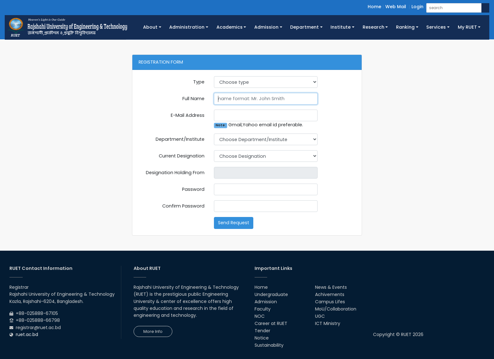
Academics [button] (229, 27)
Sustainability (269, 345)
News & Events (331, 287)
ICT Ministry (327, 323)
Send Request (233, 222)
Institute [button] (340, 27)
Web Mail (395, 6)
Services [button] (436, 27)
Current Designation (181, 156)
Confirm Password (183, 206)
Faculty (263, 309)
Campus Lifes (330, 302)
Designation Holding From (175, 172)
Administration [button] (186, 27)
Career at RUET (271, 323)
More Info (153, 331)
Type (198, 82)
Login (417, 6)
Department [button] (304, 27)
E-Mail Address (187, 115)
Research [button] (373, 27)
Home (374, 6)
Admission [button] (266, 27)
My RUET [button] (467, 27)
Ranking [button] (405, 27)
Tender (262, 331)
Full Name (193, 98)
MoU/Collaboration (335, 309)
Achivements (329, 294)
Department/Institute (180, 139)
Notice (262, 338)
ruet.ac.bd (27, 334)
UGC (320, 316)
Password (193, 189)
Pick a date (315, 172)
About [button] (150, 27)
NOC (260, 316)
